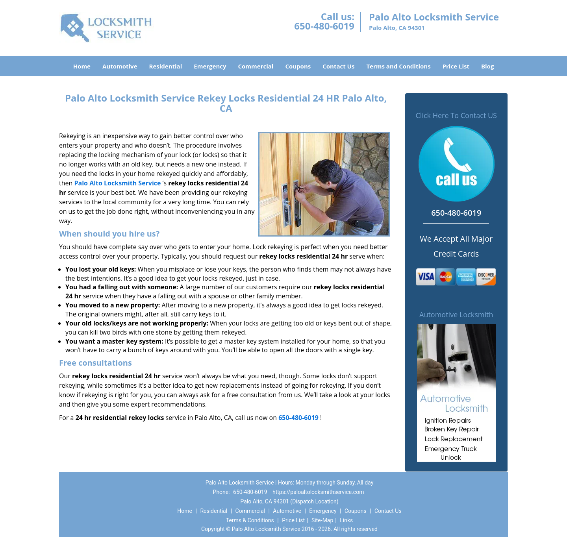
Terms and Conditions (398, 66)
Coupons (298, 66)
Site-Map (322, 520)
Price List (456, 66)
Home (82, 66)
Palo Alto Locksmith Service (117, 183)
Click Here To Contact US (456, 115)
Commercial (256, 66)
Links (346, 520)
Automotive (119, 66)
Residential (165, 66)
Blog (487, 66)
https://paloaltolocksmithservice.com (318, 492)
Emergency (210, 66)
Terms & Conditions (250, 520)
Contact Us (338, 66)
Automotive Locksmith (456, 314)
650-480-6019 (324, 25)
